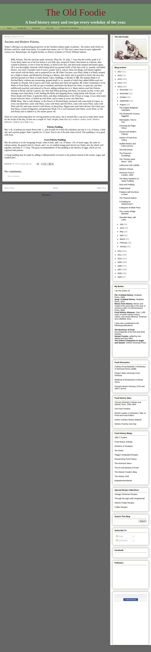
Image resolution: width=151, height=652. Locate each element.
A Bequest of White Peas (129, 208)
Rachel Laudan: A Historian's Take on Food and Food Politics (130, 414)
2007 (120, 269)
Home (9, 28)
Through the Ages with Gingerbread (130, 498)
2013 (120, 87)
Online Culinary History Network (128, 420)
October (123, 97)
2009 (120, 262)
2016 (120, 75)
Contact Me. (22, 28)
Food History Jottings (123, 442)
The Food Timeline (122, 409)
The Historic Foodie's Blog (126, 472)
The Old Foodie (75, 12)
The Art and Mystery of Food (127, 468)
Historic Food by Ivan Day (125, 424)
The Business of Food (124, 330)
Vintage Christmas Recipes (126, 494)
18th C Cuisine (121, 437)
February (124, 243)
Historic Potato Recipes (124, 503)
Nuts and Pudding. (127, 184)
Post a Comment (13, 176)
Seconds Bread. (126, 150)
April (122, 235)
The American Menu (123, 463)
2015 (120, 79)
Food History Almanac (125, 312)
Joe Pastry (119, 450)
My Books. (36, 28)
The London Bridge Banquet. (127, 212)
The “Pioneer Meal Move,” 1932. (127, 160)
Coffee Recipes (121, 507)
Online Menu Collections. (69, 28)
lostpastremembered (123, 480)
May (122, 232)
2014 (120, 83)
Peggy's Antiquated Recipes (126, 455)
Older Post (101, 188)
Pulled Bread (124, 188)
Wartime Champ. (126, 169)
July (122, 224)
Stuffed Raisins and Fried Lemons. (127, 145)
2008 (120, 266)
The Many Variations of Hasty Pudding (129, 180)
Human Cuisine (121, 336)
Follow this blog (130, 599)
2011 (120, 255)
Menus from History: (124, 304)
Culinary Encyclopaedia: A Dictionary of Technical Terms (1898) (130, 368)
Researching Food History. (126, 459)
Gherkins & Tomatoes (124, 446)
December (124, 90)
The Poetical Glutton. (128, 198)
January (123, 246)
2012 (120, 251)
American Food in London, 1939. (126, 174)
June (122, 228)
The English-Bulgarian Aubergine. (128, 109)
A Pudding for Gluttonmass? (126, 203)
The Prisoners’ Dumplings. (125, 154)
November (124, 93)
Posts (119, 536)
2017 (120, 72)
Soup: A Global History (125, 299)
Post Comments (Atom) (60, 195)
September (125, 101)
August (123, 105)
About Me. (50, 28)
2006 (120, 273)
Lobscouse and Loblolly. (129, 165)
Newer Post (9, 188)
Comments (122, 540)
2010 (120, 258)
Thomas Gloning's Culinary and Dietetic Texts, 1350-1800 (128, 403)
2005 (120, 277)
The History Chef (122, 476)
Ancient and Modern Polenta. (127, 133)
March (123, 239)
